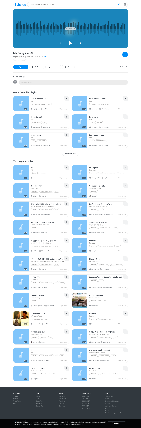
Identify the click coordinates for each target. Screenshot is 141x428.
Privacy (107, 398)
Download (49, 305)
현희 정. (34, 360)
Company (62, 396)
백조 (62, 355)
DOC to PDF (85, 396)
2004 (116, 374)
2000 (100, 209)
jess (49, 104)
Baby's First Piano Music (106, 246)
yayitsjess (17, 57)
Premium (16, 396)
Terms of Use (109, 396)
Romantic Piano (103, 264)
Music (44, 287)
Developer (62, 406)
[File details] (21, 103)
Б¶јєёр (62, 282)
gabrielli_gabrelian (37, 305)
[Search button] (119, 4)
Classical (94, 173)
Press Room (17, 401)
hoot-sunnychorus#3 (97, 104)
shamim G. (93, 360)
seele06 (92, 379)
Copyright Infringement (112, 401)
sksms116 (35, 214)
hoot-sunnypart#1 (101, 140)
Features (39, 403)
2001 (115, 337)
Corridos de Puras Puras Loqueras (108, 173)
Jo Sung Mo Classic (46, 282)
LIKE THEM (43, 337)
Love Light (99, 122)
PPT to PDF (85, 406)
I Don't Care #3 (36, 122)
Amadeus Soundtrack (105, 319)
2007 (115, 228)
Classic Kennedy (104, 355)
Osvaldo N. (35, 232)
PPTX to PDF (86, 398)
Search (15, 398)
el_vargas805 (94, 178)
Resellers (62, 401)
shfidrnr (34, 196)
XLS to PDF (85, 403)
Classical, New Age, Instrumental (100, 301)
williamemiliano (95, 287)
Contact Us (39, 406)
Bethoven (55, 374)
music (42, 342)
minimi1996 (94, 342)
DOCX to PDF (86, 401)
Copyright (62, 403)
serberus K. (93, 305)
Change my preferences (77, 424)
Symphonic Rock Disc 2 (105, 374)
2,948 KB (22, 60)
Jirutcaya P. (35, 324)
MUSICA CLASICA (45, 374)
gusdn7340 (35, 287)
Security (107, 403)
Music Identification (111, 406)
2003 (50, 337)
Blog (14, 403)
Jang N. (92, 251)
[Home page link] (19, 4)
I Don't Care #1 (41, 140)
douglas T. (35, 379)
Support (38, 396)
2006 (56, 209)
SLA (106, 408)
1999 (120, 173)
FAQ (37, 398)
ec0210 (34, 251)
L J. (33, 178)
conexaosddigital (95, 214)
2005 (56, 191)
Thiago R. (93, 196)
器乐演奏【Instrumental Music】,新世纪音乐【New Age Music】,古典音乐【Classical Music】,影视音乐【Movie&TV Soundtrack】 (41, 173)
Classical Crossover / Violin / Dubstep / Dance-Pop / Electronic (41, 319)
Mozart (117, 246)
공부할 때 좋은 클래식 (46, 191)
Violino (44, 232)
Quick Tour (39, 401)
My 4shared (29, 57)
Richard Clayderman (116, 264)
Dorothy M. (93, 269)
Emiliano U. (93, 324)
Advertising (62, 398)
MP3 (15, 60)
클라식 (42, 196)
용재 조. (34, 342)
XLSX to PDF (86, 408)
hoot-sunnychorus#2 (38, 104)
